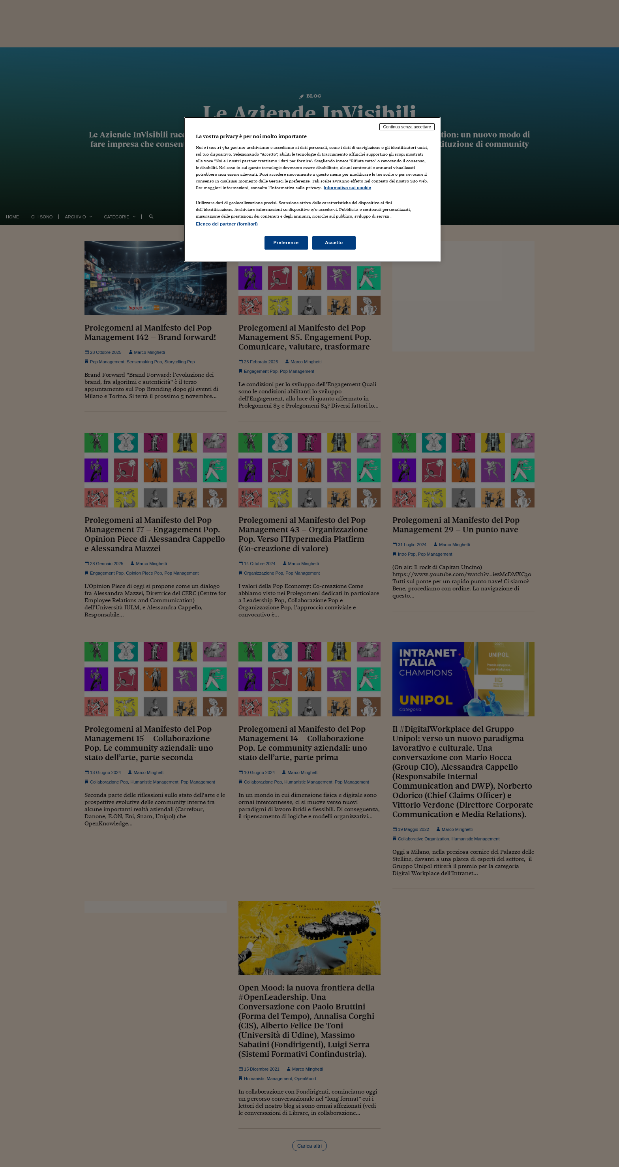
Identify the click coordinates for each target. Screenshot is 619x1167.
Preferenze (286, 242)
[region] (312, 189)
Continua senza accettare (407, 126)
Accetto (334, 242)
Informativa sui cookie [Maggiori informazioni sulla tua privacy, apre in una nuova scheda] (347, 187)
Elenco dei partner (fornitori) (227, 224)
